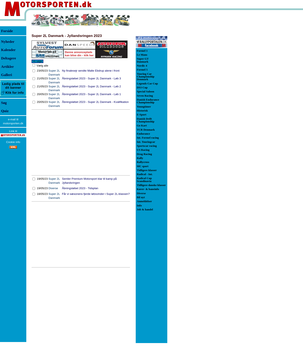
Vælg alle (42, 65)
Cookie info (13, 142)
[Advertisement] (81, 142)
